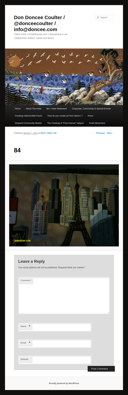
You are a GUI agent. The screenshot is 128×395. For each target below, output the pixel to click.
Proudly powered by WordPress (64, 383)
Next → (110, 133)
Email (25, 342)
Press (90, 115)
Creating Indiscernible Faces (28, 115)
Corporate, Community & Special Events (91, 108)
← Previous (99, 133)
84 (55, 133)
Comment (25, 280)
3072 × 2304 (46, 133)
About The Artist (33, 108)
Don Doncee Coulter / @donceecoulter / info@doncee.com (39, 23)
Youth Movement (97, 123)
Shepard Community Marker (28, 123)
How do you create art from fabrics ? (65, 115)
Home (18, 108)
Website (24, 359)
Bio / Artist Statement (56, 108)
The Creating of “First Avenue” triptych (65, 123)
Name (25, 326)
